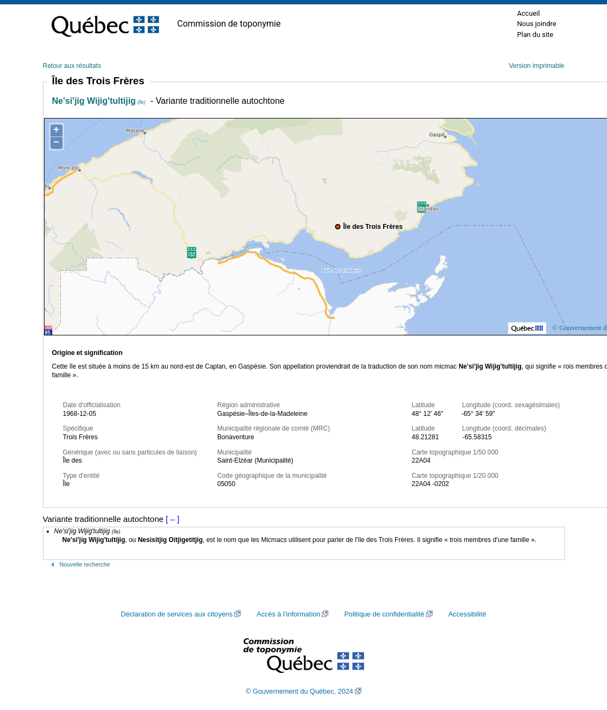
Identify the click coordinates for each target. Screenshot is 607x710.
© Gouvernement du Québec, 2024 (299, 691)
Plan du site (535, 34)
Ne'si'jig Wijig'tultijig (99, 100)
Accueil (528, 13)
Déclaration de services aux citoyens (177, 614)
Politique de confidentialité (384, 614)
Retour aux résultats (72, 66)
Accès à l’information (288, 614)
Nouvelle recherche (85, 564)
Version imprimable (536, 66)
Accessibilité (467, 614)
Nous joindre (536, 24)
